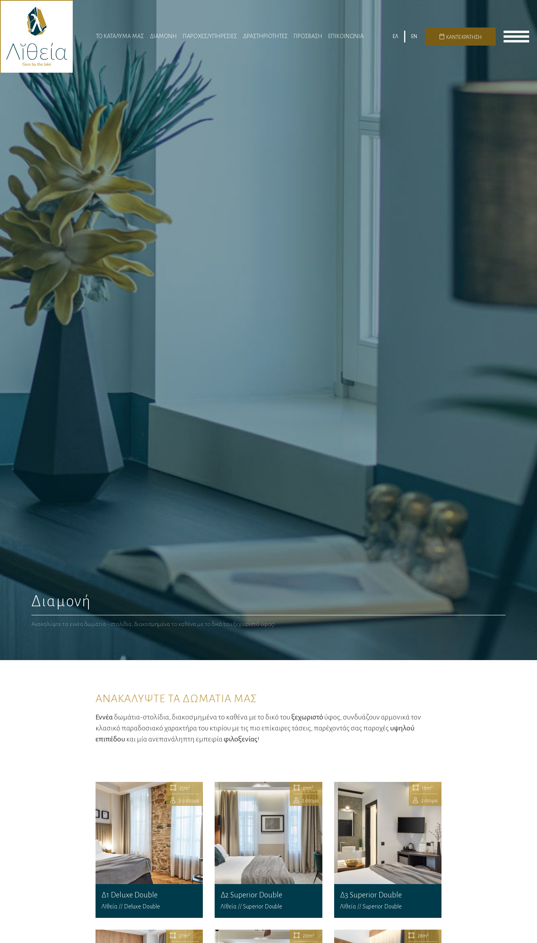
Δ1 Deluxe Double (149, 850)
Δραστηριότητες (265, 36)
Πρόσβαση (308, 36)
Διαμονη (163, 36)
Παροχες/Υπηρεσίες (210, 36)
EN (414, 36)
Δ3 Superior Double (388, 850)
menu (516, 36)
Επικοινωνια (346, 36)
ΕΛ (395, 36)
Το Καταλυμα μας (120, 36)
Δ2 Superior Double (268, 850)
